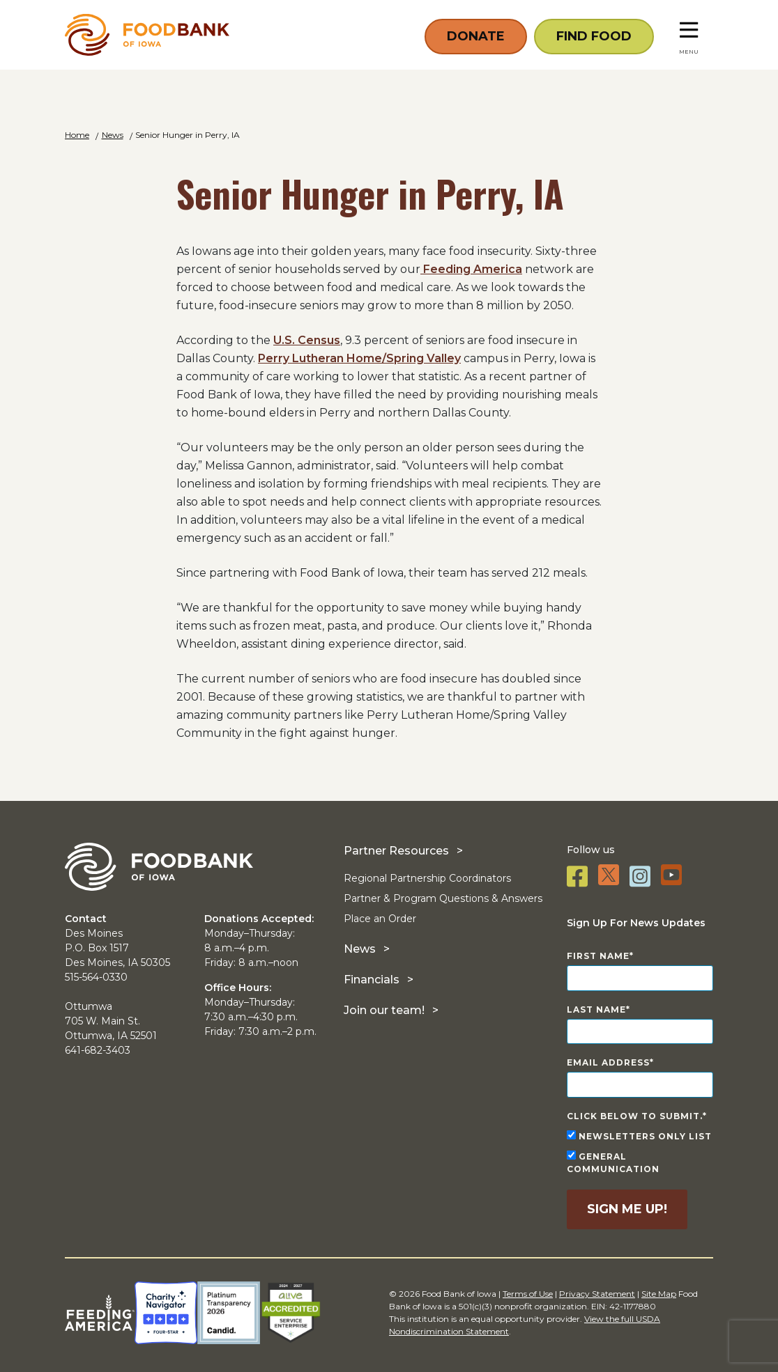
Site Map (658, 1293)
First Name (598, 956)
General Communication (613, 1162)
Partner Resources (396, 850)
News (360, 949)
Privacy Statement (597, 1293)
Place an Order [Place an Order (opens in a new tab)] (380, 918)
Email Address (608, 1062)
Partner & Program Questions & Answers (443, 898)
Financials (371, 979)
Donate (476, 36)
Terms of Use (528, 1293)
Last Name (596, 1009)
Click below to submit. (635, 1116)
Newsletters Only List (639, 1135)
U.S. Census (306, 340)
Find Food (594, 36)
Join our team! (384, 1010)
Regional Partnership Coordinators (427, 878)
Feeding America (471, 269)
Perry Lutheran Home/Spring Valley (359, 358)
